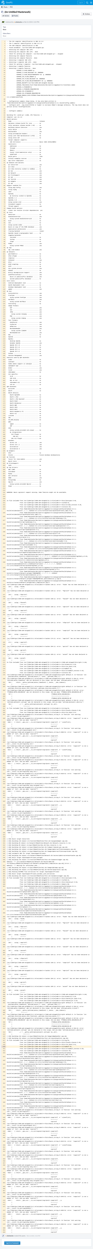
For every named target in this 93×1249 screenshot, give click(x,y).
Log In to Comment (12, 1243)
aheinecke (18, 22)
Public (16, 16)
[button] (91, 2)
